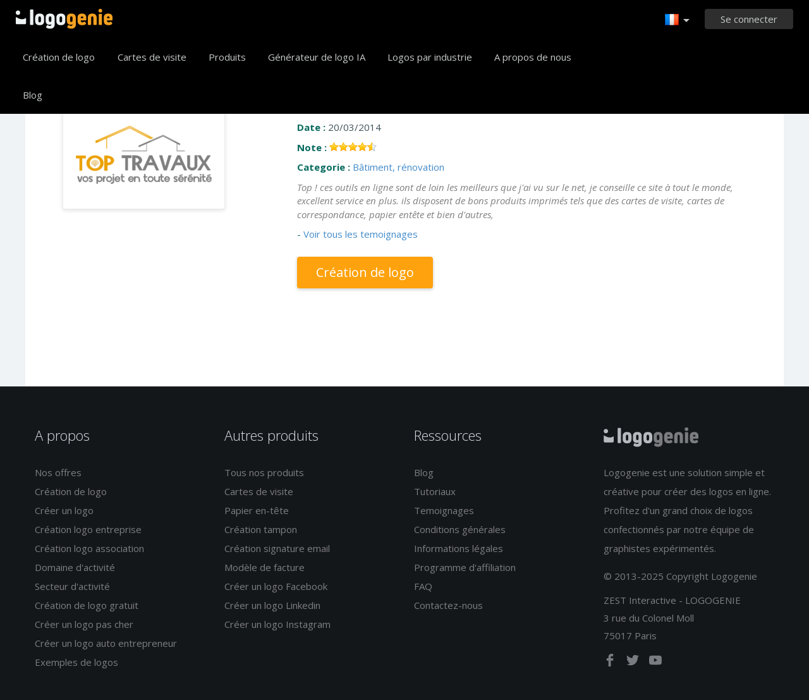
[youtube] (655, 662)
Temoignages (444, 510)
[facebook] (611, 662)
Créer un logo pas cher (84, 624)
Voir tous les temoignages (360, 234)
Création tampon (260, 529)
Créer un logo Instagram (277, 624)
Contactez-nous (448, 605)
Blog (32, 95)
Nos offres (58, 472)
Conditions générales (460, 529)
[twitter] (634, 662)
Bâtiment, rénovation (398, 167)
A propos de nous (532, 57)
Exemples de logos (76, 662)
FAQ (423, 586)
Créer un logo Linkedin (272, 605)
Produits (227, 57)
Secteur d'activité (72, 586)
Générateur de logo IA (316, 57)
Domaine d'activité (75, 567)
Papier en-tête (256, 510)
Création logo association (89, 548)
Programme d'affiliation (465, 567)
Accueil (64, 19)
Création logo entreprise (88, 529)
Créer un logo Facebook (275, 586)
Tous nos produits (264, 472)
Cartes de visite (152, 57)
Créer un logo (64, 510)
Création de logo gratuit (86, 605)
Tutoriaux (435, 491)
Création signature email (277, 548)
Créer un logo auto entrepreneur (106, 643)
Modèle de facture (264, 567)
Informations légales (458, 548)
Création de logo (59, 57)
